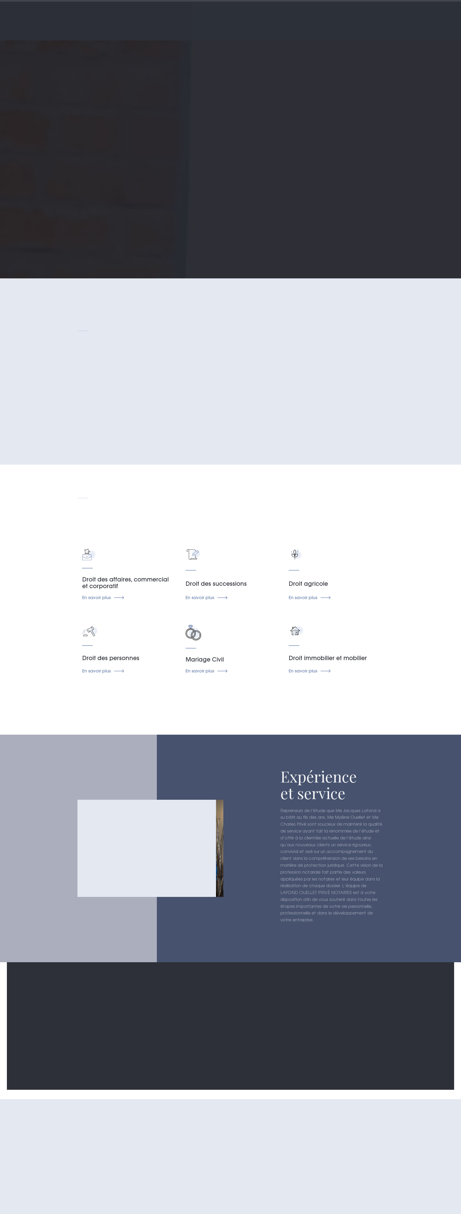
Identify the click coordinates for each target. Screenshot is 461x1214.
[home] (97, 20)
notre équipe (286, 16)
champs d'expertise (236, 16)
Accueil (159, 16)
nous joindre (358, 16)
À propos (190, 16)
